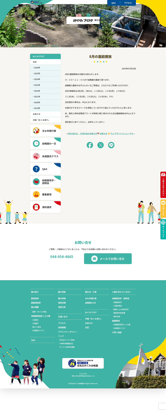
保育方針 (62, 329)
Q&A (113, 2)
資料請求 (46, 229)
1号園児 (35, 342)
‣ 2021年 (36, 119)
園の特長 (62, 314)
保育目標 (62, 325)
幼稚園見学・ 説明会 (49, 204)
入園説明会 (117, 328)
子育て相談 (117, 355)
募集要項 (46, 217)
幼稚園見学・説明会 (120, 321)
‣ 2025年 (36, 96)
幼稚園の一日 (49, 166)
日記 (35, 84)
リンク (61, 358)
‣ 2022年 (36, 113)
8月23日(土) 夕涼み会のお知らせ (82, 156)
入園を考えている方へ (121, 314)
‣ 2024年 (36, 101)
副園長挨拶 (36, 325)
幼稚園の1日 (90, 325)
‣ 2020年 (36, 125)
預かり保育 (36, 349)
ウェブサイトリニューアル (121, 156)
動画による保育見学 (121, 332)
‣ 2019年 (36, 130)
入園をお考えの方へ (163, 187)
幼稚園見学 (117, 325)
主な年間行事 (49, 153)
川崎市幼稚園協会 (66, 366)
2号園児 (35, 346)
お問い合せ (163, 210)
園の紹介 (35, 314)
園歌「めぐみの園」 (40, 334)
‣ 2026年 (36, 90)
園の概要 (35, 329)
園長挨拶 (35, 321)
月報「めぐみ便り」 (41, 142)
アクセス (128, 2)
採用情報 (62, 350)
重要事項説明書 (119, 335)
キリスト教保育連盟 (67, 369)
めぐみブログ (163, 231)
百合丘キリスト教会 (67, 362)
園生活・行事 (91, 314)
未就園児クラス (50, 178)
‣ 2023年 (36, 107)
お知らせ (103, 156)
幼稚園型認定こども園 (40, 338)
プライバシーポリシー (67, 354)
